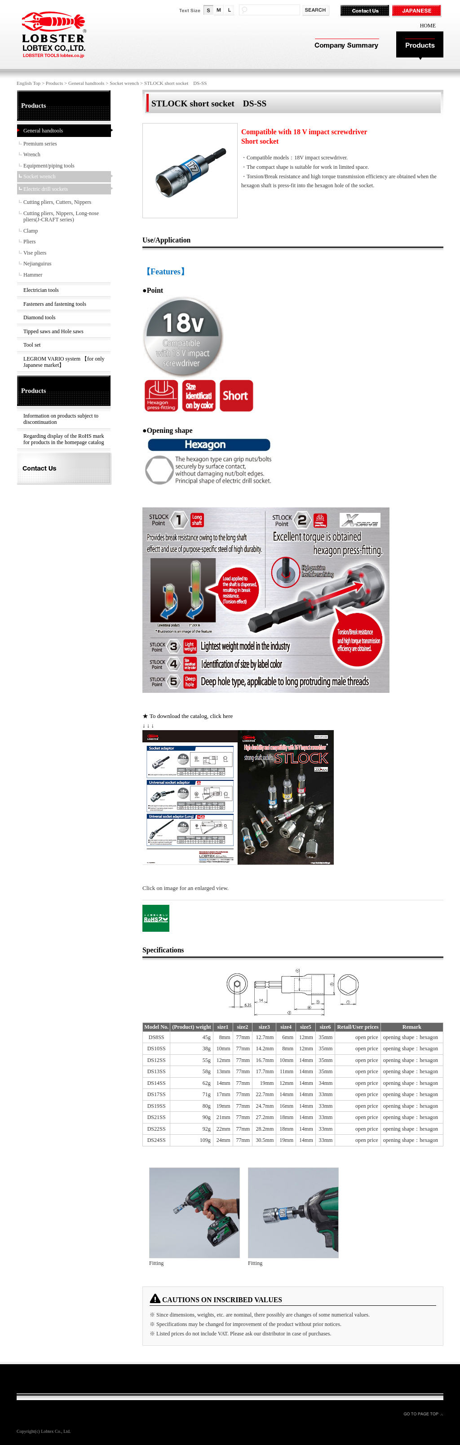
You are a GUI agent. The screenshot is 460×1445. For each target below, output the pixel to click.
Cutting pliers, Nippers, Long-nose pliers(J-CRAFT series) (61, 216)
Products (419, 46)
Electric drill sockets (45, 189)
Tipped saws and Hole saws (53, 331)
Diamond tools (39, 317)
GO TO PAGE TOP (423, 1413)
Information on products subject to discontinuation (60, 419)
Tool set (31, 345)
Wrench (31, 154)
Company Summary (345, 46)
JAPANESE (417, 11)
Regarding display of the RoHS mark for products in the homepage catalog (63, 439)
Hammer (32, 275)
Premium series (40, 144)
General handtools (86, 83)
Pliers (29, 241)
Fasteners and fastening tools (54, 304)
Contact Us (366, 11)
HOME (428, 25)
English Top (28, 83)
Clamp (30, 231)
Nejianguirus (37, 263)
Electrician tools (41, 290)
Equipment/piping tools (49, 166)
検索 (316, 10)
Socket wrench (124, 83)
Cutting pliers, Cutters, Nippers (57, 202)
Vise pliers (34, 253)
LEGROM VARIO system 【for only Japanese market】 (64, 362)
